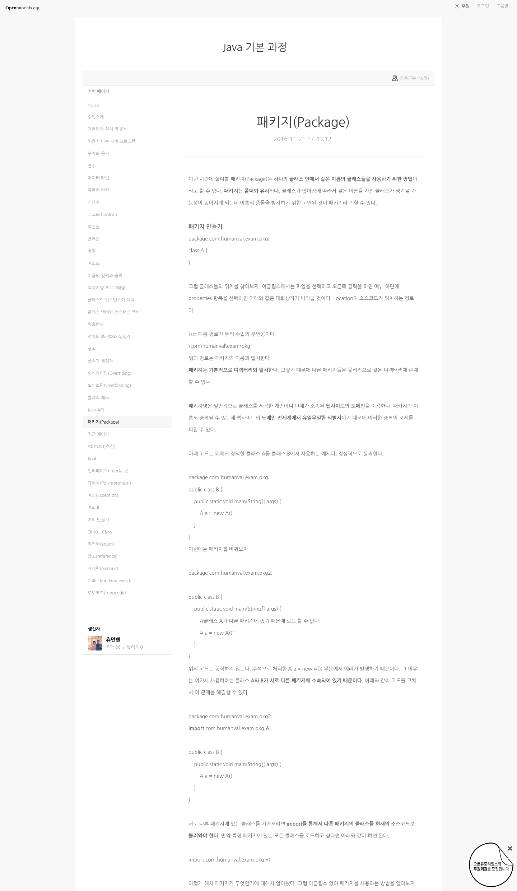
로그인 (483, 6)
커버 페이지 (98, 91)
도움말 (502, 6)
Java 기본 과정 (257, 47)
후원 (466, 6)
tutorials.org (22, 7)
